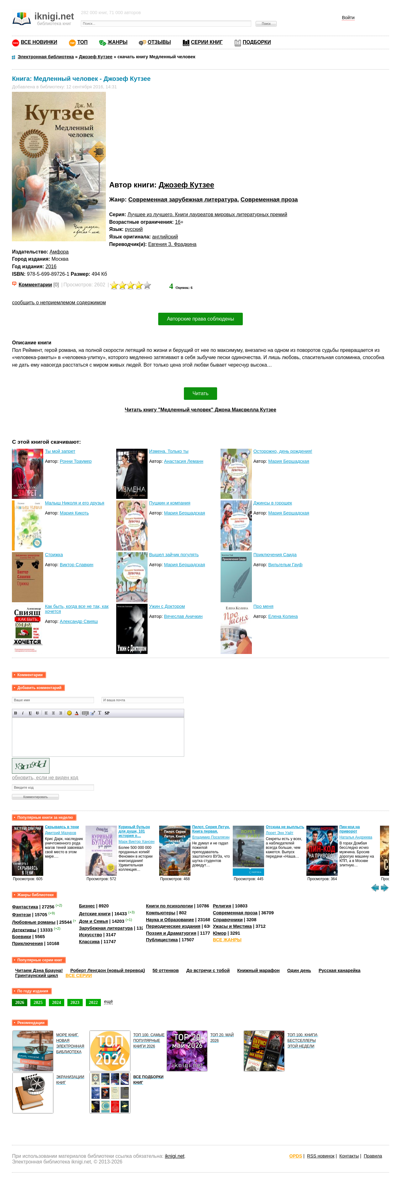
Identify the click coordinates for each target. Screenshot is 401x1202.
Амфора (59, 251)
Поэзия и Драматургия (171, 933)
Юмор (220, 933)
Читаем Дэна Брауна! (39, 970)
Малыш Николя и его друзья (74, 502)
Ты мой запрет (60, 451)
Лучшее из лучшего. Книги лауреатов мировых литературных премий (207, 214)
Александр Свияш (79, 621)
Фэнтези (21, 914)
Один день (299, 970)
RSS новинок (320, 1155)
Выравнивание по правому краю (60, 713)
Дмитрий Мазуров (60, 833)
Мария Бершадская (288, 461)
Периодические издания (173, 926)
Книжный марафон (258, 970)
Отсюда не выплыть (285, 827)
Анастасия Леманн (183, 461)
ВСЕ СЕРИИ (78, 975)
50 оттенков (166, 970)
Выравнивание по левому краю (46, 713)
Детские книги (95, 913)
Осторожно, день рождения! (282, 451)
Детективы (24, 929)
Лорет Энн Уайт (279, 833)
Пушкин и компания (169, 502)
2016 (50, 266)
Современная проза (269, 199)
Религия (222, 905)
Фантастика (25, 906)
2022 (93, 1002)
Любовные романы (33, 922)
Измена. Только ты (168, 451)
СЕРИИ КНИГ (207, 42)
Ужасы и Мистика (232, 926)
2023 (75, 1002)
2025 (38, 1002)
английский (165, 236)
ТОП (82, 42)
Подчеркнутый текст (30, 713)
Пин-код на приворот (349, 829)
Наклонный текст (23, 713)
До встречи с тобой (208, 970)
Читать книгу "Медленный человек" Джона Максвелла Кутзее (200, 409)
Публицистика (162, 939)
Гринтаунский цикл (36, 975)
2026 (19, 1002)
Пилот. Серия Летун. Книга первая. (211, 829)
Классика (89, 941)
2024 (56, 1002)
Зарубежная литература (106, 928)
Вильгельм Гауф (285, 564)
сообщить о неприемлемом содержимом (59, 302)
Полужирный (15, 713)
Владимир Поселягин (210, 837)
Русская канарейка (340, 970)
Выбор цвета (76, 713)
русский (134, 229)
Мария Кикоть (74, 512)
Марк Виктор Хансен (136, 841)
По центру (53, 713)
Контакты (349, 1155)
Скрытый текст (85, 713)
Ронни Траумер (76, 461)
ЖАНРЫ (118, 42)
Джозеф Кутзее (186, 184)
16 (178, 222)
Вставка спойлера (107, 713)
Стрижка (54, 554)
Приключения (27, 943)
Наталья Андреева (355, 837)
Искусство (90, 934)
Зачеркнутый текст (37, 713)
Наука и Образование (170, 919)
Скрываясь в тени (62, 827)
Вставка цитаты (92, 713)
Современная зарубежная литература (182, 199)
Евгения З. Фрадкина (172, 244)
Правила (373, 1155)
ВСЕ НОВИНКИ (39, 42)
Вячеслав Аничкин (183, 616)
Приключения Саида (275, 554)
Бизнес (87, 905)
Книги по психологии (169, 905)
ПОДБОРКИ (257, 42)
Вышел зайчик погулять (174, 554)
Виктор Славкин (76, 564)
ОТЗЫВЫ (159, 42)
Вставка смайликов (69, 713)
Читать (201, 393)
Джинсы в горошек (272, 502)
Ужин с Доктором (167, 606)
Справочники (228, 919)
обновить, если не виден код (45, 777)
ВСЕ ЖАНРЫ (227, 939)
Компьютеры (160, 912)
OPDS (295, 1155)
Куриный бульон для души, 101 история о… (134, 831)
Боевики (21, 936)
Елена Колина (283, 616)
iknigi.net (174, 1156)
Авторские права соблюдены (200, 318)
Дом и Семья (93, 921)
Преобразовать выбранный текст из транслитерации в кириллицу (99, 713)
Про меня (263, 606)
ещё (108, 1001)
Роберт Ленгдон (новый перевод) (107, 970)
